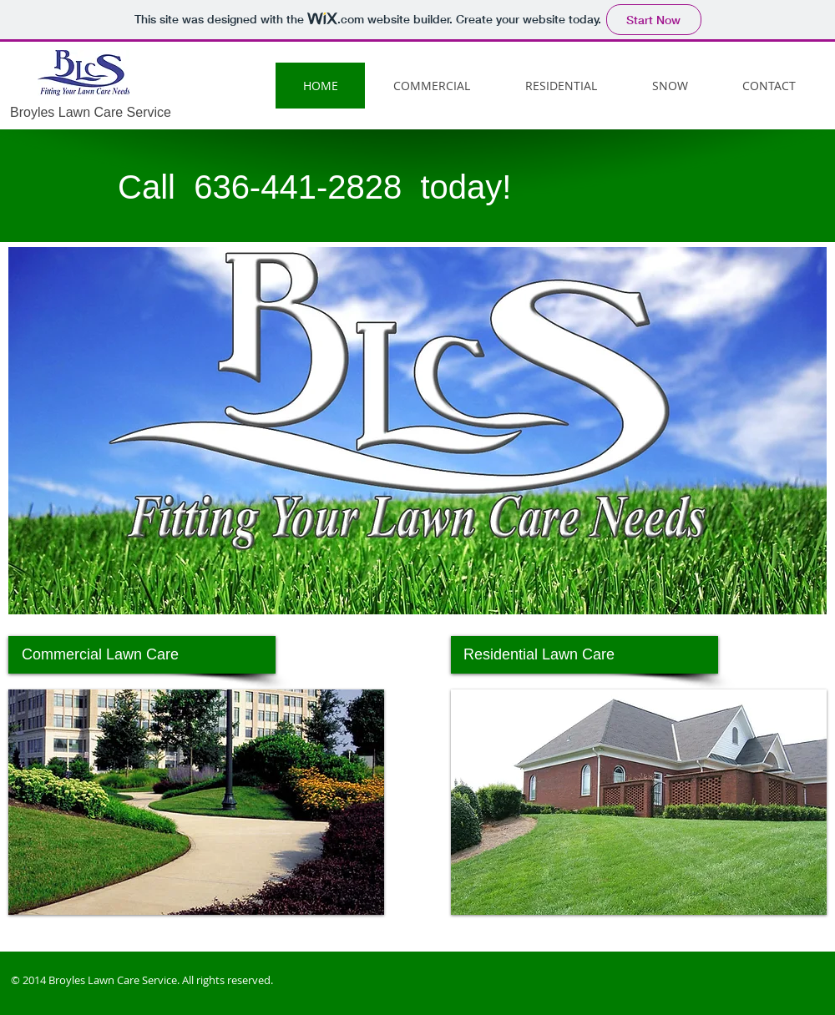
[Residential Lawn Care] (584, 655)
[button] (196, 802)
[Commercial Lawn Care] (142, 655)
